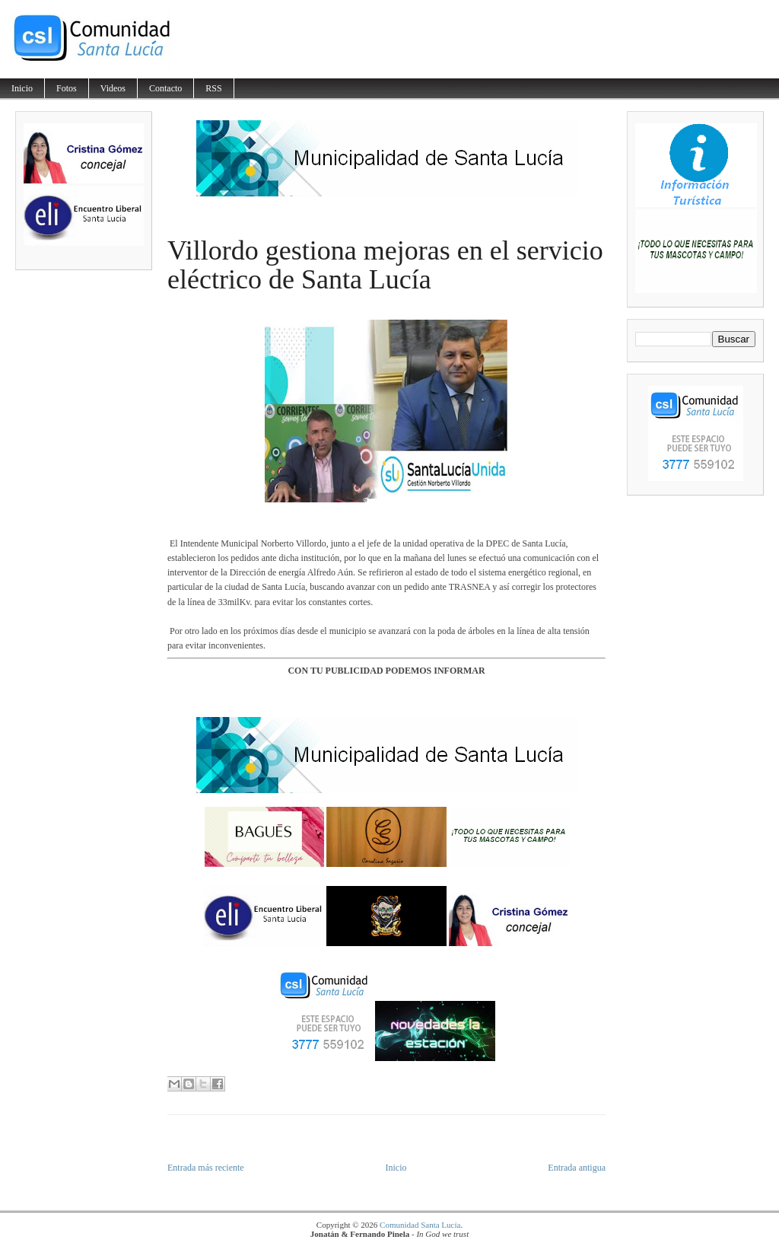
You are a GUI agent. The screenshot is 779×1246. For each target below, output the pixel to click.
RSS (213, 88)
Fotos (66, 88)
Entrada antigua (577, 1167)
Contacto (165, 88)
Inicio (22, 88)
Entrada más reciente (205, 1167)
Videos (113, 88)
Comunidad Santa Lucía (420, 1224)
